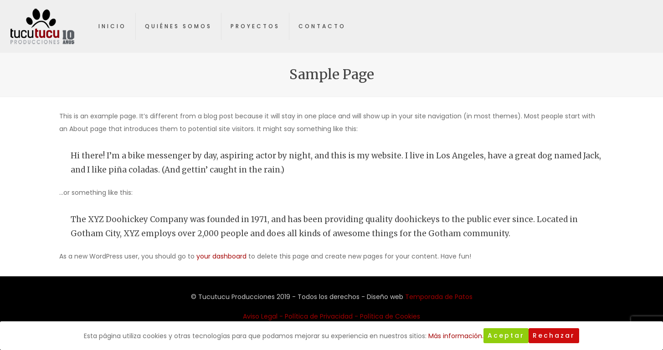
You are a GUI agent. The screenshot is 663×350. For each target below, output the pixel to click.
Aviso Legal (260, 316)
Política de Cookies (390, 316)
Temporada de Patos (439, 296)
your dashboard (221, 256)
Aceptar (506, 335)
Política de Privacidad (319, 316)
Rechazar (554, 335)
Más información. (455, 335)
